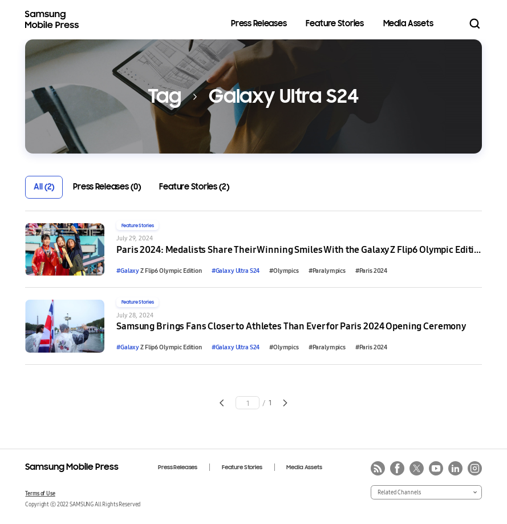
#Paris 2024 (371, 270)
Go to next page (285, 403)
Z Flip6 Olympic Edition (159, 270)
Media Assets (408, 23)
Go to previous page (221, 403)
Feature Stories (335, 23)
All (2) (44, 187)
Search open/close (475, 24)
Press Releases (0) (107, 187)
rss (378, 468)
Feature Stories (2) (194, 187)
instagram (475, 468)
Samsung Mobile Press (53, 19)
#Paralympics (327, 270)
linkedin (455, 468)
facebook (397, 468)
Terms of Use (40, 493)
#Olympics (284, 270)
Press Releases (259, 23)
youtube (436, 468)
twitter (416, 468)
